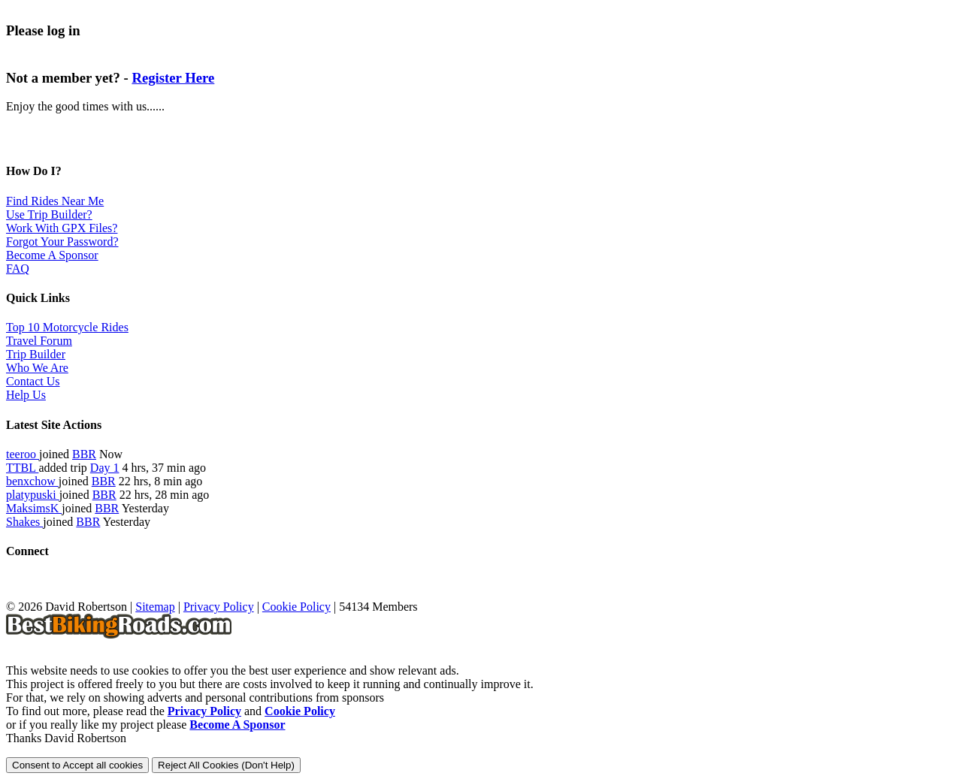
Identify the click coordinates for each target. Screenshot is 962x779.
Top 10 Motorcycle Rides (67, 327)
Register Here (173, 78)
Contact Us (33, 381)
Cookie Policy (296, 606)
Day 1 (104, 467)
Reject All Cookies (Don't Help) (226, 765)
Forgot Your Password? (62, 241)
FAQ (17, 268)
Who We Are (37, 367)
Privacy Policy (218, 606)
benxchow (32, 481)
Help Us (26, 394)
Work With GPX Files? (61, 228)
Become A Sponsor (52, 255)
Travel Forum (39, 340)
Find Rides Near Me (55, 201)
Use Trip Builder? (49, 214)
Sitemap (154, 606)
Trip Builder (35, 354)
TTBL (22, 467)
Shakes (24, 521)
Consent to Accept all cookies (77, 765)
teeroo (22, 454)
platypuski (32, 494)
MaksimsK (34, 508)
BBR (84, 454)
